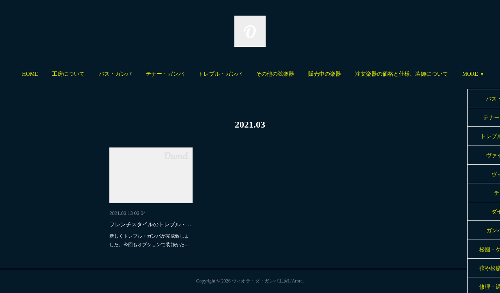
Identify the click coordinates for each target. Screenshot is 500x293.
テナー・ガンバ (165, 74)
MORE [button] (470, 74)
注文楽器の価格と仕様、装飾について (401, 74)
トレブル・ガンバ (220, 74)
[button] (30, 74)
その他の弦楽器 (275, 74)
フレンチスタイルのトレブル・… (150, 224)
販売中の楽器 (324, 74)
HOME (30, 74)
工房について (68, 74)
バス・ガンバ (115, 74)
